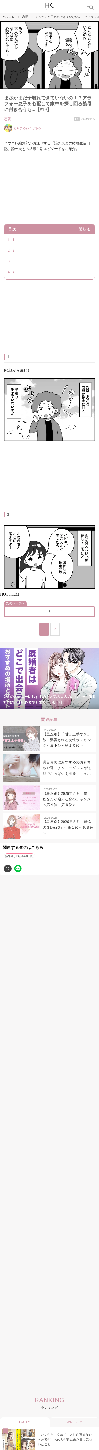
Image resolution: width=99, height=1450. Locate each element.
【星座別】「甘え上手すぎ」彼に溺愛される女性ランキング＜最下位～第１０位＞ (67, 740)
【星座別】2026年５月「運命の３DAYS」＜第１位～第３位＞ (68, 827)
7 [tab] (80, 706)
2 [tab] (29, 706)
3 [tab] (39, 706)
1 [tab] (19, 706)
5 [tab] (60, 706)
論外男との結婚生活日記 (19, 856)
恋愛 (25, 17)
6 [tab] (70, 706)
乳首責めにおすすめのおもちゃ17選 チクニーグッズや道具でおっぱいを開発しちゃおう (67, 768)
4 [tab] (49, 706)
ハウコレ (9, 17)
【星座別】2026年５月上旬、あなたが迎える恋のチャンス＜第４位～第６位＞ (67, 799)
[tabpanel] (49, 678)
